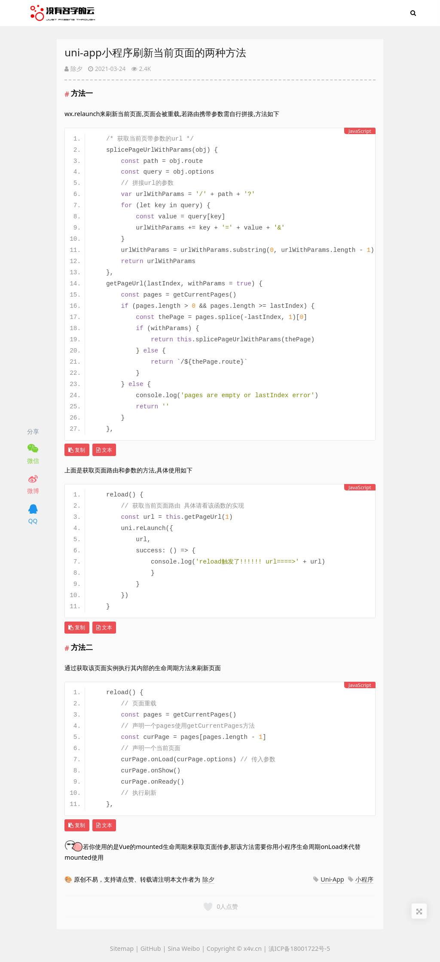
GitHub (151, 948)
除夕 (73, 68)
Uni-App (332, 879)
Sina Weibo (184, 948)
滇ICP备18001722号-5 (299, 948)
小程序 (364, 879)
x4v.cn (253, 948)
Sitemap (122, 948)
